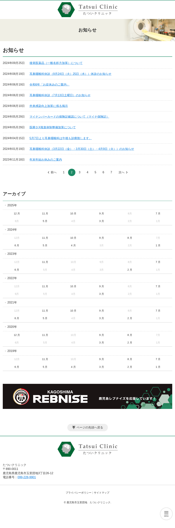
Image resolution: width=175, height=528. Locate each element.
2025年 (12, 205)
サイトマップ (101, 492)
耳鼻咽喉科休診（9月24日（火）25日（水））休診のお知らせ (71, 73)
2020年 (12, 326)
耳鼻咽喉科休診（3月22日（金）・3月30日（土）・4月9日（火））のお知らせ (82, 148)
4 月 (73, 245)
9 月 (101, 213)
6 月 (17, 245)
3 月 (101, 221)
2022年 (12, 278)
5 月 (45, 221)
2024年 (12, 229)
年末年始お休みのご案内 (46, 159)
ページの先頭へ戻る (90, 427)
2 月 (129, 269)
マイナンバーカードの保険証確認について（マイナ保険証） (69, 116)
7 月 (158, 213)
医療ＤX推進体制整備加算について (53, 127)
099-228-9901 (27, 477)
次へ (121, 172)
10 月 (73, 213)
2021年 (12, 302)
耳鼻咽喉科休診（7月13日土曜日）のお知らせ (60, 95)
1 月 (158, 245)
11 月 (45, 213)
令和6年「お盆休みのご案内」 (50, 84)
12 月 (17, 213)
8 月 (129, 237)
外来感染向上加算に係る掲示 (49, 105)
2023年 (12, 253)
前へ (54, 172)
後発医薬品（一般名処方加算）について (56, 63)
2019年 (12, 350)
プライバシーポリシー (78, 492)
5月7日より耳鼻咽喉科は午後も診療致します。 (61, 138)
